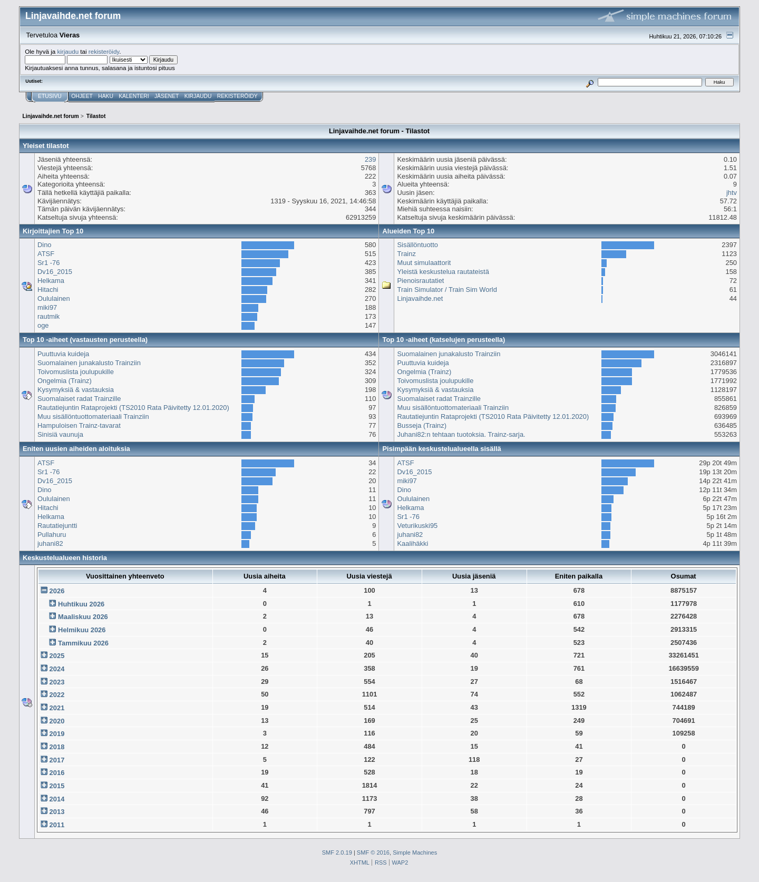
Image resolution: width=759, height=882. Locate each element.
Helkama (50, 281)
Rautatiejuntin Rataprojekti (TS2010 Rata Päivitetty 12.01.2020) (133, 407)
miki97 (47, 307)
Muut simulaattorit (424, 263)
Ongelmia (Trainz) (64, 381)
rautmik (48, 316)
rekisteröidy (104, 51)
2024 (57, 669)
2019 (57, 734)
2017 (57, 760)
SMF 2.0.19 (337, 852)
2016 (57, 773)
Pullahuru (51, 534)
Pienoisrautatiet (420, 281)
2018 (57, 747)
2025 (57, 656)
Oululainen (53, 298)
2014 (57, 799)
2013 (57, 812)
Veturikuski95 (417, 526)
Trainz (406, 254)
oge (43, 325)
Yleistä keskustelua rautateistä (443, 272)
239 (370, 159)
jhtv (731, 193)
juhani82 (50, 543)
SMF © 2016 (373, 852)
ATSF (45, 254)
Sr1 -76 (48, 263)
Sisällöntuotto (417, 245)
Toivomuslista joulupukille (75, 372)
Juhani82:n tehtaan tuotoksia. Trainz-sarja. (461, 434)
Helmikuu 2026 (81, 630)
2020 (57, 721)
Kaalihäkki (412, 543)
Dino (44, 245)
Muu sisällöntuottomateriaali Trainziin (93, 416)
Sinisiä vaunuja (60, 434)
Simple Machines (415, 852)
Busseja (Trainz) (421, 425)
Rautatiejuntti (57, 526)
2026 (57, 591)
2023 (57, 682)
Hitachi (47, 289)
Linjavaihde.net (420, 298)
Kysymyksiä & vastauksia (75, 390)
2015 (57, 786)
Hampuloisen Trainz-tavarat (79, 425)
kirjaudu (68, 51)
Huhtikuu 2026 (81, 604)
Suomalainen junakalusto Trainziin (89, 363)
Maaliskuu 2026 (83, 617)
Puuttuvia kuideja (63, 354)
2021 (57, 708)
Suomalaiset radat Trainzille (79, 399)
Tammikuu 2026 (83, 643)
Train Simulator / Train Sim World (447, 289)
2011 (57, 825)
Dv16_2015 (54, 272)
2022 (57, 695)
